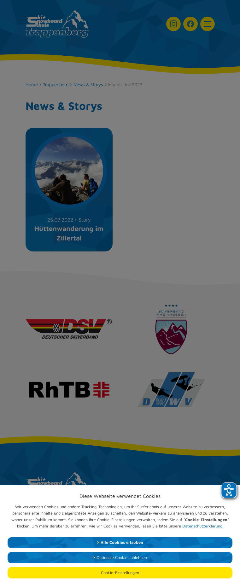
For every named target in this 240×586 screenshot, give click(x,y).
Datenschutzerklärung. (202, 526)
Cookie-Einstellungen (120, 572)
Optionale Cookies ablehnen (122, 557)
